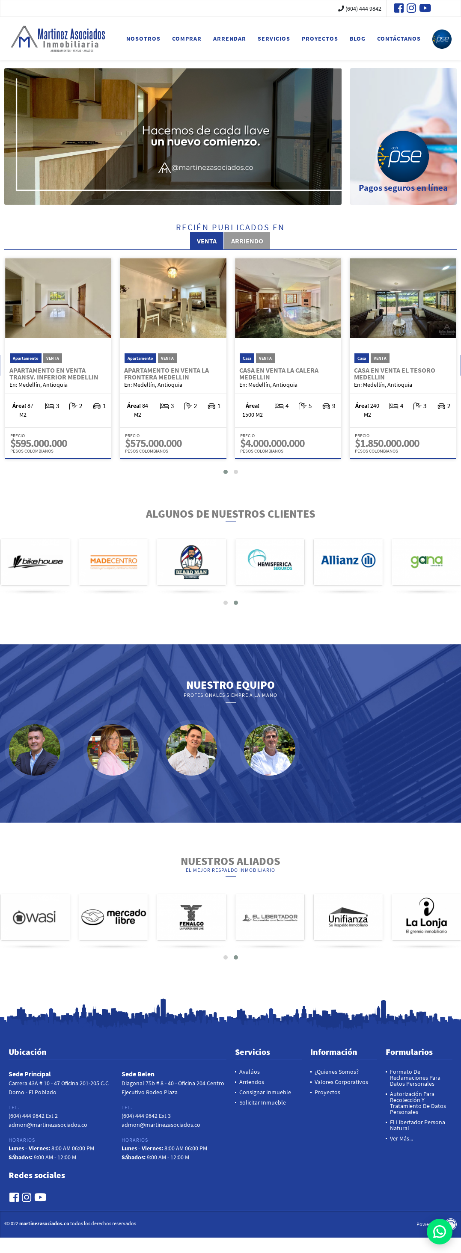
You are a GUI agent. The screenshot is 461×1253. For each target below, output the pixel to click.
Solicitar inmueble (262, 1102)
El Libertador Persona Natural (417, 1125)
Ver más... (401, 1138)
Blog (358, 38)
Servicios (274, 38)
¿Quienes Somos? (337, 1071)
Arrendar (229, 38)
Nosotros (143, 38)
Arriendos (251, 1082)
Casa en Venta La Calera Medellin (278, 373)
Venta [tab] (207, 241)
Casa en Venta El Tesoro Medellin (394, 373)
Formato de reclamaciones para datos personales (415, 1077)
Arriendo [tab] (247, 241)
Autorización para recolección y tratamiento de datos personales (418, 1103)
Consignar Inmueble (265, 1092)
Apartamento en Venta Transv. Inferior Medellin (53, 373)
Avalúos (249, 1071)
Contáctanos (399, 38)
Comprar (187, 38)
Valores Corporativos (341, 1082)
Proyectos (320, 38)
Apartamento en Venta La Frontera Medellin (166, 373)
